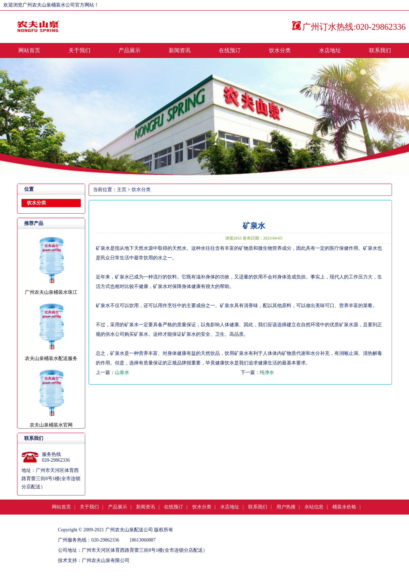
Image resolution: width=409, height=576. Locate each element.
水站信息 (313, 506)
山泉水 (122, 372)
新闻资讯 (180, 50)
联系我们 (380, 50)
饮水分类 (280, 50)
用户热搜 (286, 506)
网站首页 (29, 50)
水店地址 (330, 50)
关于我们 (79, 50)
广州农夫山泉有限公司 (106, 560)
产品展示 (129, 50)
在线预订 (230, 50)
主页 (121, 189)
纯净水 (267, 372)
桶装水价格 (344, 506)
